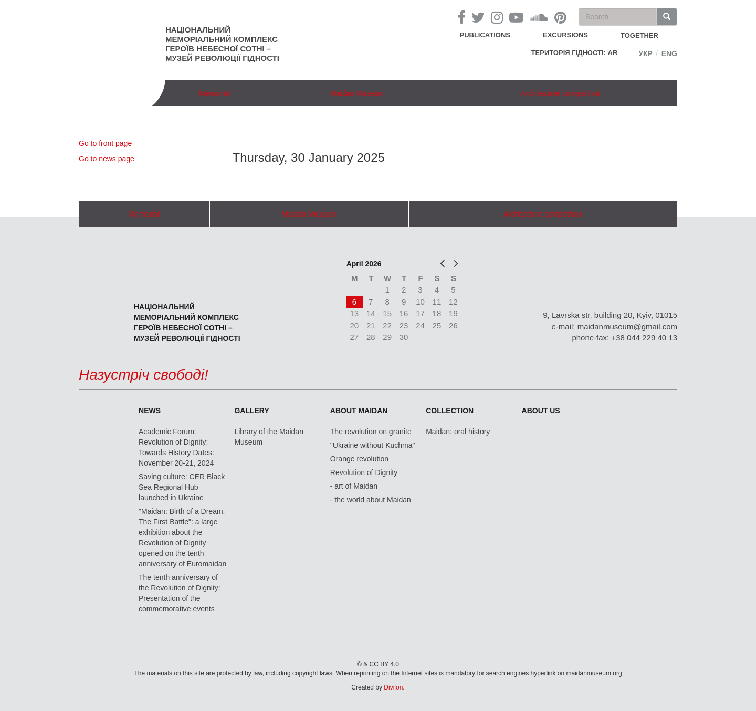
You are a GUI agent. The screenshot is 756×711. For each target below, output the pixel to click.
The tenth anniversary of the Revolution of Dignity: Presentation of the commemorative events (179, 593)
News (150, 410)
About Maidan (359, 410)
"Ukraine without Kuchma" (372, 445)
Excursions (565, 35)
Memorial (214, 93)
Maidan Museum (357, 93)
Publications (484, 35)
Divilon (393, 687)
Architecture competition (560, 93)
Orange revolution (359, 459)
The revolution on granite (371, 431)
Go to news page (106, 159)
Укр (645, 53)
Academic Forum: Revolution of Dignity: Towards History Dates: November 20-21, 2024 (176, 447)
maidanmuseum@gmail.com (627, 326)
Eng (669, 53)
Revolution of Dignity (363, 472)
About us (541, 410)
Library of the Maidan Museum (268, 436)
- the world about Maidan (370, 499)
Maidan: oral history (458, 431)
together (639, 35)
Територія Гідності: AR (574, 53)
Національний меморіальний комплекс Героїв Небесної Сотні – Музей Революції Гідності (222, 43)
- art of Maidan (353, 486)
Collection (450, 410)
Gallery (251, 410)
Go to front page (105, 143)
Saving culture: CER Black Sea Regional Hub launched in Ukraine (182, 487)
